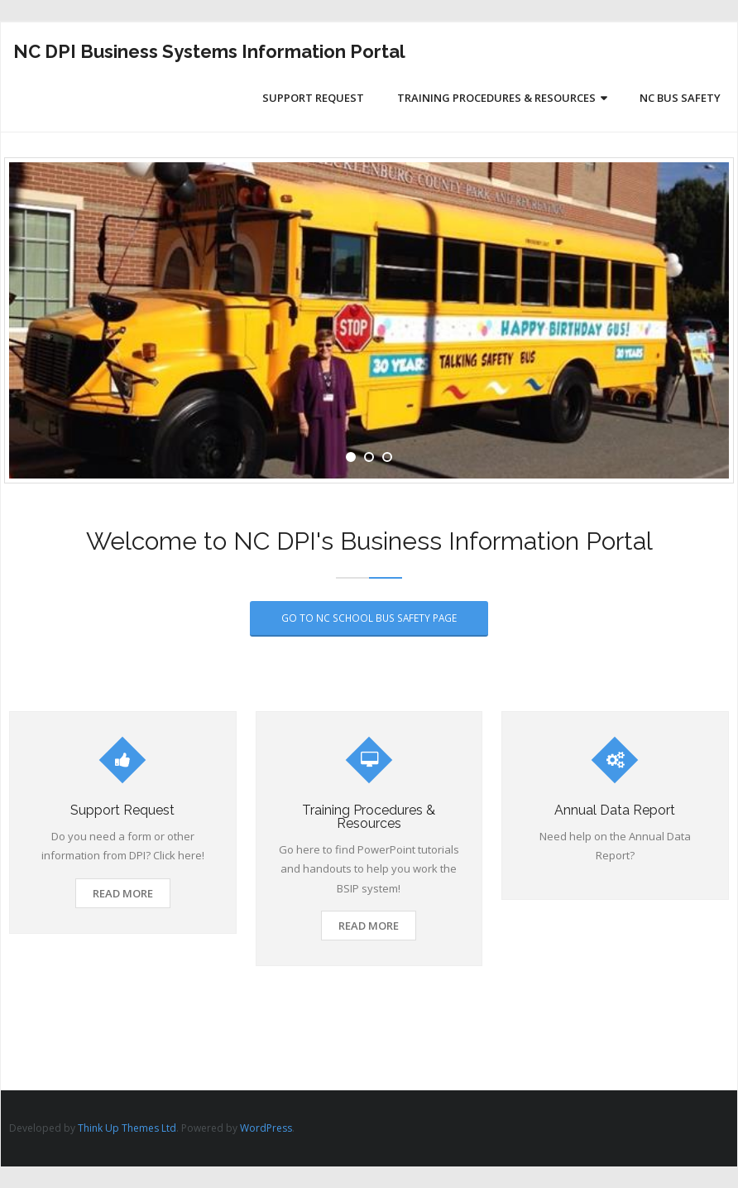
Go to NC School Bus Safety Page (369, 617)
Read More (123, 893)
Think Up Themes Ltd (127, 1128)
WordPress (266, 1128)
